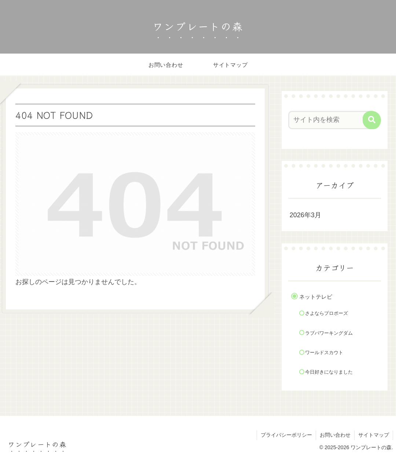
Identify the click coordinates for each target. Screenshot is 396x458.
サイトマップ (373, 435)
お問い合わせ (335, 435)
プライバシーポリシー (286, 435)
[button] (372, 120)
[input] (331, 120)
